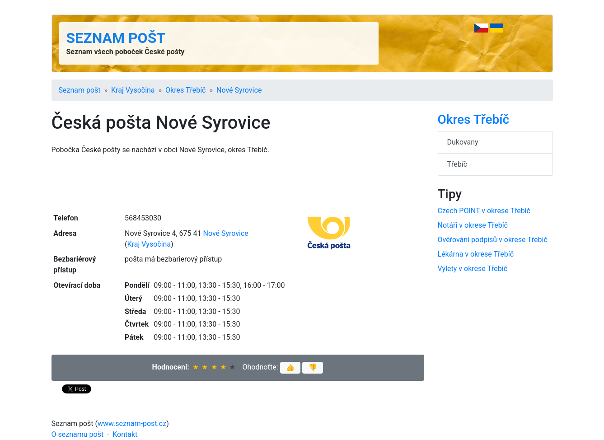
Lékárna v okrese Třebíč (476, 254)
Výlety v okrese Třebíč (473, 268)
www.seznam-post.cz (132, 423)
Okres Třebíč (185, 90)
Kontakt (124, 434)
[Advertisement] (238, 183)
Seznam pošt (116, 38)
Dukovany (462, 142)
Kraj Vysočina (133, 90)
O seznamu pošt (78, 434)
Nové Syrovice (239, 90)
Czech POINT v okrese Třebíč (484, 210)
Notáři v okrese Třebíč (473, 225)
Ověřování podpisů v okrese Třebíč (493, 239)
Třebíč (457, 164)
